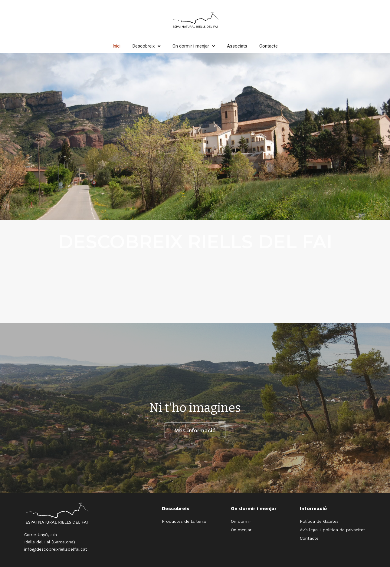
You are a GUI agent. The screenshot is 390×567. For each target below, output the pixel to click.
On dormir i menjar (193, 46)
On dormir (241, 521)
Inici (116, 46)
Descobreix (146, 46)
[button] (195, 430)
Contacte (268, 46)
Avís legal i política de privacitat (332, 529)
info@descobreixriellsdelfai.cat (55, 549)
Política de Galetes (319, 521)
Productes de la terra (184, 521)
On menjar (241, 529)
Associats (237, 46)
